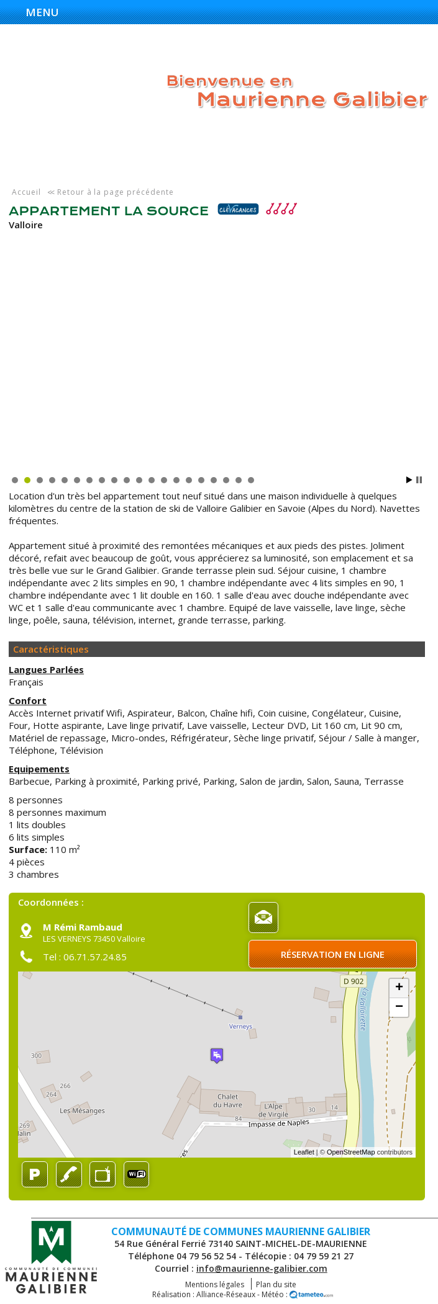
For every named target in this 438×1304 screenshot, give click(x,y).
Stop (419, 479)
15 (189, 480)
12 (151, 480)
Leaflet (304, 1152)
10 (127, 480)
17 (214, 480)
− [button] (399, 1007)
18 (226, 480)
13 (164, 480)
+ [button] (399, 988)
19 (238, 480)
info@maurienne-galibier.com (261, 1268)
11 (139, 480)
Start (409, 479)
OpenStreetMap (351, 1152)
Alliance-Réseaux (225, 1294)
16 (201, 480)
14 (176, 480)
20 (251, 480)
